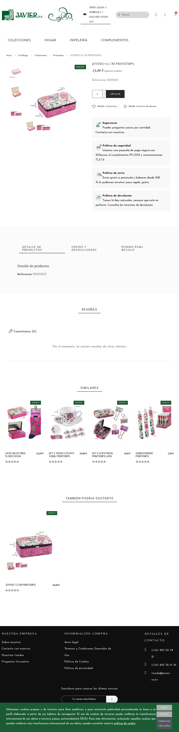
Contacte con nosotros (16, 649)
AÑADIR (115, 93)
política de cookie (124, 723)
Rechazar (164, 714)
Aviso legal (71, 642)
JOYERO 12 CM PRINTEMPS (20, 584)
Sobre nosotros (11, 642)
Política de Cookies (76, 662)
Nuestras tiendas (13, 655)
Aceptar (164, 708)
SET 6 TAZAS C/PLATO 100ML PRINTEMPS (61, 455)
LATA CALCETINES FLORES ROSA (15, 455)
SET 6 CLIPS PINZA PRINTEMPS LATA (102, 455)
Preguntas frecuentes (15, 662)
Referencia (25, 274)
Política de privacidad (78, 668)
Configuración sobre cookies (164, 723)
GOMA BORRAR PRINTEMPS (144, 455)
